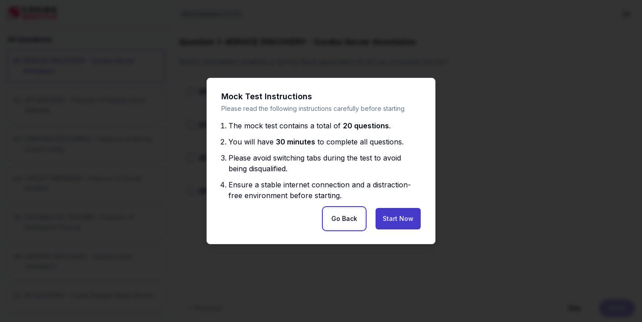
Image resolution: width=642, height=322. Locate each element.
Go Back (344, 218)
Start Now (398, 218)
